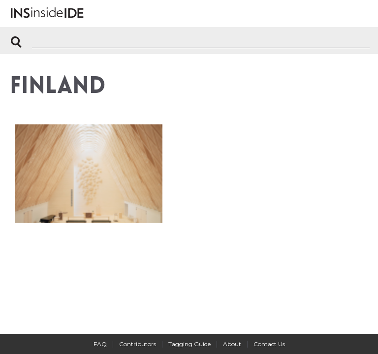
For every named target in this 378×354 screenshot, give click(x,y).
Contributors (137, 344)
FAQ (100, 344)
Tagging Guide (189, 344)
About (232, 344)
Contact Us (269, 344)
